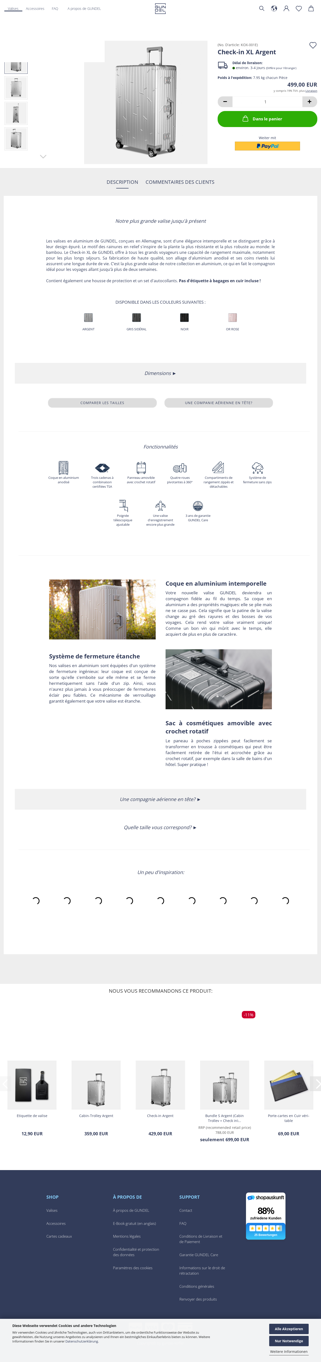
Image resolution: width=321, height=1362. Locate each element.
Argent (88, 329)
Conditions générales (196, 1286)
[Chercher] (262, 8)
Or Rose (232, 329)
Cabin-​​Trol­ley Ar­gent (96, 1115)
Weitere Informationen (289, 1351)
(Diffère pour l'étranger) (281, 68)
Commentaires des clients (180, 182)
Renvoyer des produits (198, 1299)
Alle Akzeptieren (289, 1328)
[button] (274, 8)
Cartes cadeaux (59, 1236)
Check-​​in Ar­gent (160, 1115)
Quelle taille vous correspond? (158, 827)
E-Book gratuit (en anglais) (134, 1223)
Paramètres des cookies (132, 1267)
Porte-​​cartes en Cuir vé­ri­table (288, 1117)
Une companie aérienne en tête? (218, 402)
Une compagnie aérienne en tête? (158, 799)
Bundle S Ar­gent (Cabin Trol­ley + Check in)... (224, 1117)
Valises (13, 8)
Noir (185, 329)
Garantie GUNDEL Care (198, 1254)
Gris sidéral (137, 329)
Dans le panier (262, 118)
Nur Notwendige (289, 1341)
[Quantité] (267, 101)
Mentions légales (127, 1236)
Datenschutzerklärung (81, 1341)
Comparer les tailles (102, 402)
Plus (29, 8)
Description (122, 182)
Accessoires (56, 1223)
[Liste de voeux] (299, 8)
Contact (185, 1210)
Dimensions (158, 373)
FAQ (182, 1223)
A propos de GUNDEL (84, 8)
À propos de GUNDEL (131, 1210)
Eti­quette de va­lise (32, 1115)
